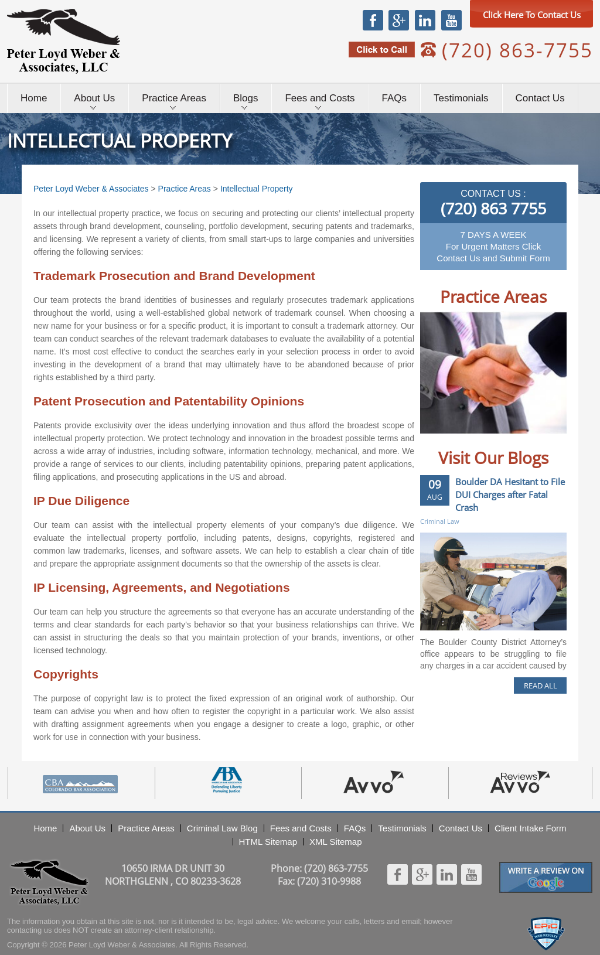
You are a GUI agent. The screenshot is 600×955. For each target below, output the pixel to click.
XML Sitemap (335, 842)
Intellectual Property (256, 188)
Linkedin (425, 20)
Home (34, 98)
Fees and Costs (319, 98)
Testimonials (461, 98)
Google (398, 20)
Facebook (373, 20)
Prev (441, 443)
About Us (94, 98)
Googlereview (546, 866)
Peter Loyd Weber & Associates (63, 41)
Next (546, 443)
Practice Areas (174, 98)
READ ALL (540, 685)
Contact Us (540, 98)
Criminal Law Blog (222, 828)
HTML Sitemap (268, 842)
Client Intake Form (531, 828)
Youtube (451, 20)
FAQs (394, 98)
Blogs (245, 98)
